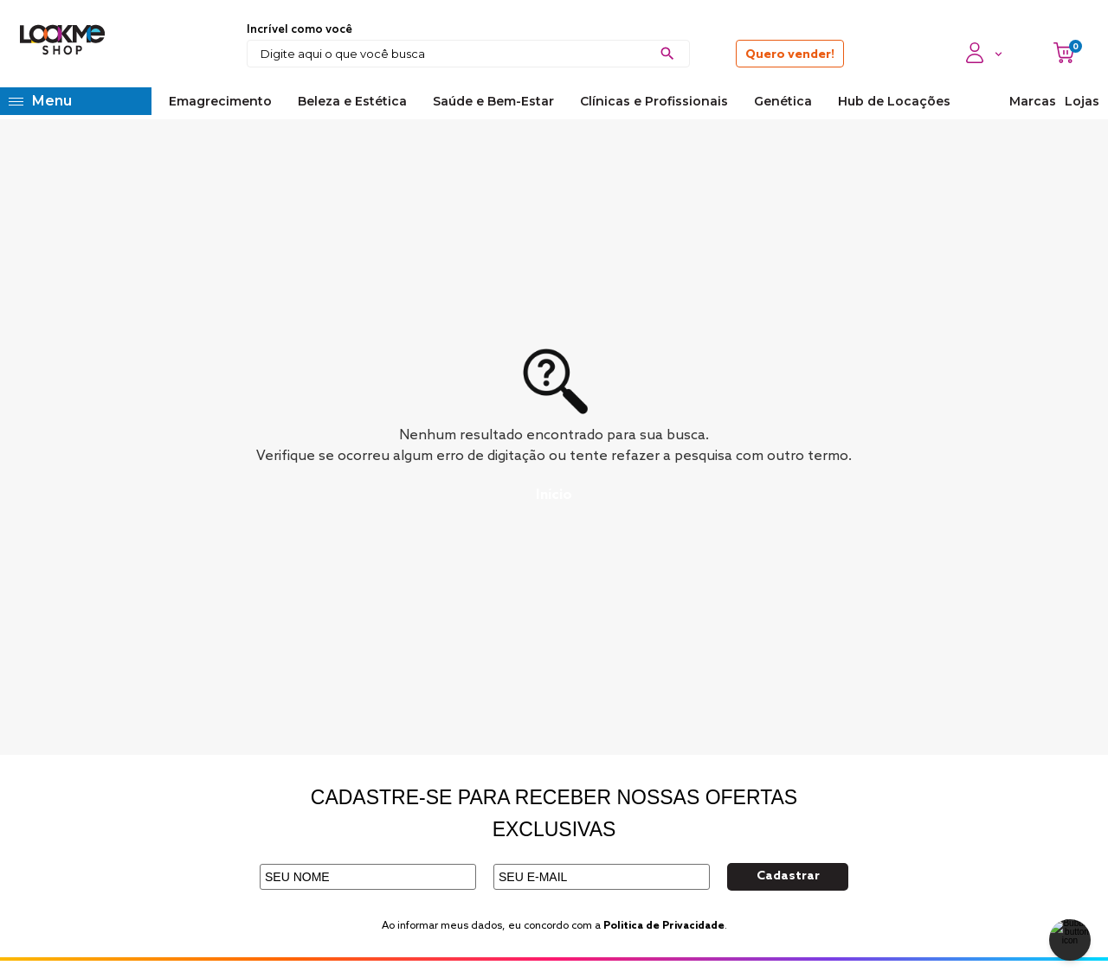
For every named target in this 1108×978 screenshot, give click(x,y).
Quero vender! (789, 55)
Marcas (1032, 101)
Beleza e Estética (352, 101)
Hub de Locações (894, 101)
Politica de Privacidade (664, 926)
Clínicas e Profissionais (654, 101)
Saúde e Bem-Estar (493, 101)
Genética (783, 101)
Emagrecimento (220, 101)
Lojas (1082, 101)
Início (554, 495)
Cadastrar (788, 876)
